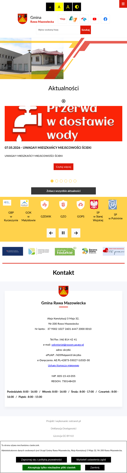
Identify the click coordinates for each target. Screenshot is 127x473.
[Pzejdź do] (84, 19)
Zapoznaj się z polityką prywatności (41, 459)
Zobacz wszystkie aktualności (64, 193)
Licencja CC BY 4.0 (63, 438)
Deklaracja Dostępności (63, 430)
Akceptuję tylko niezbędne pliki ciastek (51, 467)
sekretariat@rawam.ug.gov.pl (68, 347)
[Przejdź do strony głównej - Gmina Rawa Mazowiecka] (36, 19)
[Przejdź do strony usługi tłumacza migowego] (73, 19)
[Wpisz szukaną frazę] (58, 30)
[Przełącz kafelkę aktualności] (52, 183)
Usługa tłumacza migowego (63, 367)
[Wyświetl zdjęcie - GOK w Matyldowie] (47, 58)
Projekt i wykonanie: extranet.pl (63, 423)
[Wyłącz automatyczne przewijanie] (63, 235)
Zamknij (94, 467)
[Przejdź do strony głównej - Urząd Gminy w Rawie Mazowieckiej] (63, 303)
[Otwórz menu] (123, 4)
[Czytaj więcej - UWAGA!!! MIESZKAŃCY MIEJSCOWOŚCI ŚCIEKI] (63, 139)
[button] (63, 100)
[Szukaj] (85, 30)
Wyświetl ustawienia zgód (91, 459)
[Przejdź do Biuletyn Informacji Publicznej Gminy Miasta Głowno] (62, 19)
